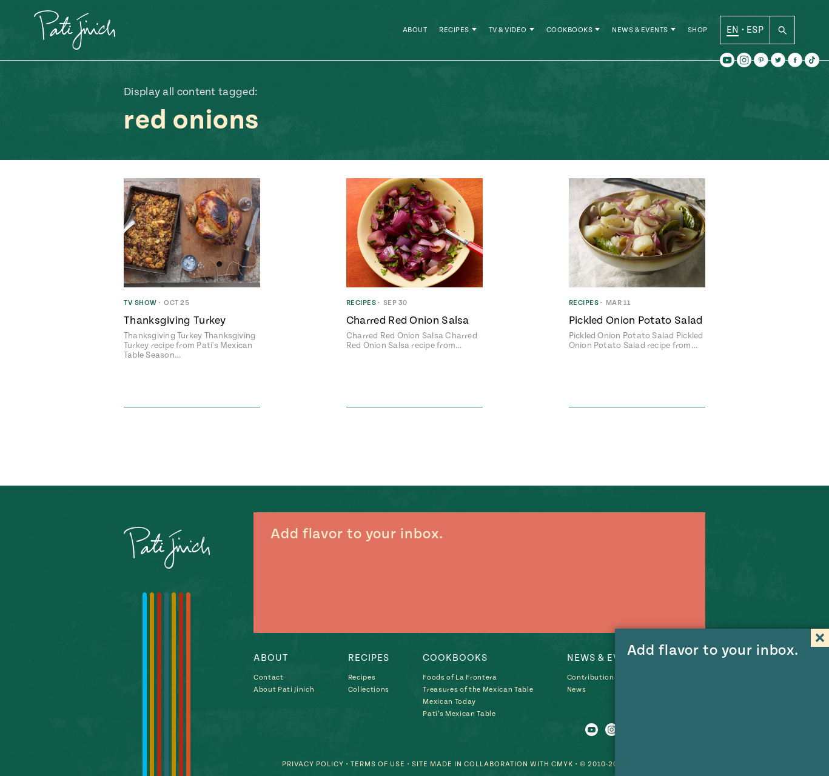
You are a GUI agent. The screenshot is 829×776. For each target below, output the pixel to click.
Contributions (593, 677)
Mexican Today (449, 702)
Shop (698, 30)
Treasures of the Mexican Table (478, 690)
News (576, 690)
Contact (268, 677)
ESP (755, 29)
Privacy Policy (313, 764)
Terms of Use (378, 764)
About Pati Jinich (283, 690)
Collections (368, 690)
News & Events (640, 30)
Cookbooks (569, 30)
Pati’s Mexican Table (459, 714)
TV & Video (508, 30)
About (415, 30)
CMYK (562, 764)
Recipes (454, 30)
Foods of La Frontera (460, 677)
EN (733, 29)
